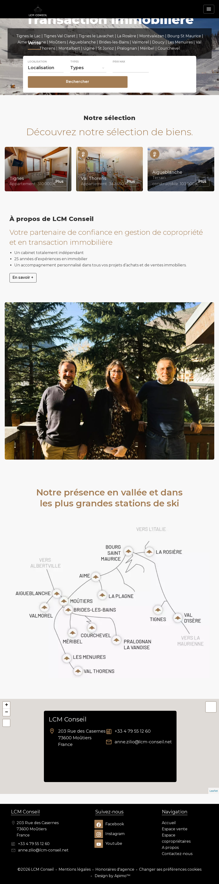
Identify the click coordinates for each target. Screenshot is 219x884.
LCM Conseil (67, 719)
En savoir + (23, 277)
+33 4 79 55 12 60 (133, 731)
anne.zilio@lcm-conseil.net (143, 742)
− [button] (6, 712)
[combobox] (46, 81)
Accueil (38, 18)
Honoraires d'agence (114, 869)
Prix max (119, 75)
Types (74, 75)
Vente (34, 57)
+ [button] (6, 705)
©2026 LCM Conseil (36, 869)
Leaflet (214, 791)
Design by (112, 876)
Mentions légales (75, 869)
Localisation (37, 75)
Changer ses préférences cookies (170, 869)
